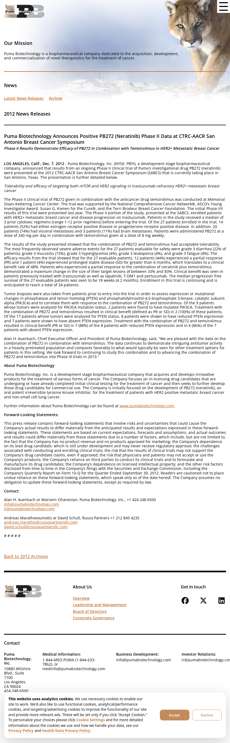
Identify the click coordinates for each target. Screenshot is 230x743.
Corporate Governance (93, 617)
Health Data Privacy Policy (66, 730)
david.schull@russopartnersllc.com (35, 526)
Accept (174, 715)
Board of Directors (90, 611)
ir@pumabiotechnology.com (29, 508)
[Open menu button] (223, 6)
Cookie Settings (90, 719)
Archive (55, 98)
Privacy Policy (21, 730)
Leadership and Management (100, 604)
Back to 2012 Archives (26, 556)
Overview (81, 598)
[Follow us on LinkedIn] (221, 603)
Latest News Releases (24, 98)
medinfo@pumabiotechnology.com (73, 668)
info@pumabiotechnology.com (31, 504)
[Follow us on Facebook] (185, 603)
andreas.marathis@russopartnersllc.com (41, 522)
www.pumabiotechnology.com (147, 405)
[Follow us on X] (203, 603)
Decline (207, 715)
